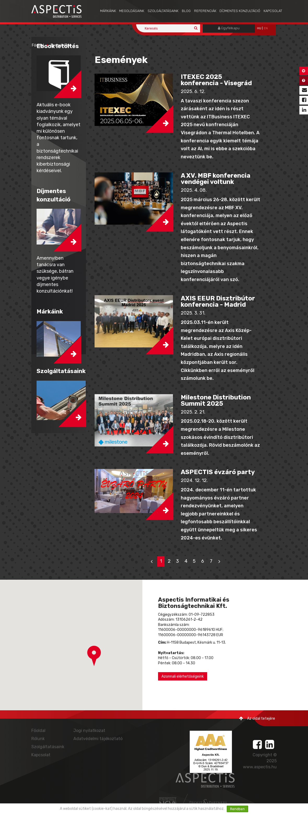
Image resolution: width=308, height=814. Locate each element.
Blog (186, 11)
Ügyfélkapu (229, 28)
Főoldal (38, 45)
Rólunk (38, 738)
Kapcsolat (273, 11)
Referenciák (205, 11)
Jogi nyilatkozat (89, 730)
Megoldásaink (131, 11)
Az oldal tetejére (257, 718)
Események (60, 45)
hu (259, 28)
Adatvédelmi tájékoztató (98, 738)
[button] (134, 100)
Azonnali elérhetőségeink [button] (182, 676)
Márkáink (108, 11)
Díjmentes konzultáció (239, 11)
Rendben (237, 809)
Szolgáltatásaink (163, 11)
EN (266, 28)
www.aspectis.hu (260, 766)
